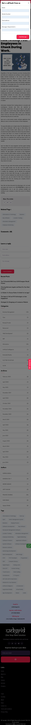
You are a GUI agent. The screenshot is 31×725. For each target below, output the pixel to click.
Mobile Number (6, 14)
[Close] (28, 3)
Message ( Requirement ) (8, 27)
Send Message (22, 37)
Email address (5, 20)
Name (3, 7)
